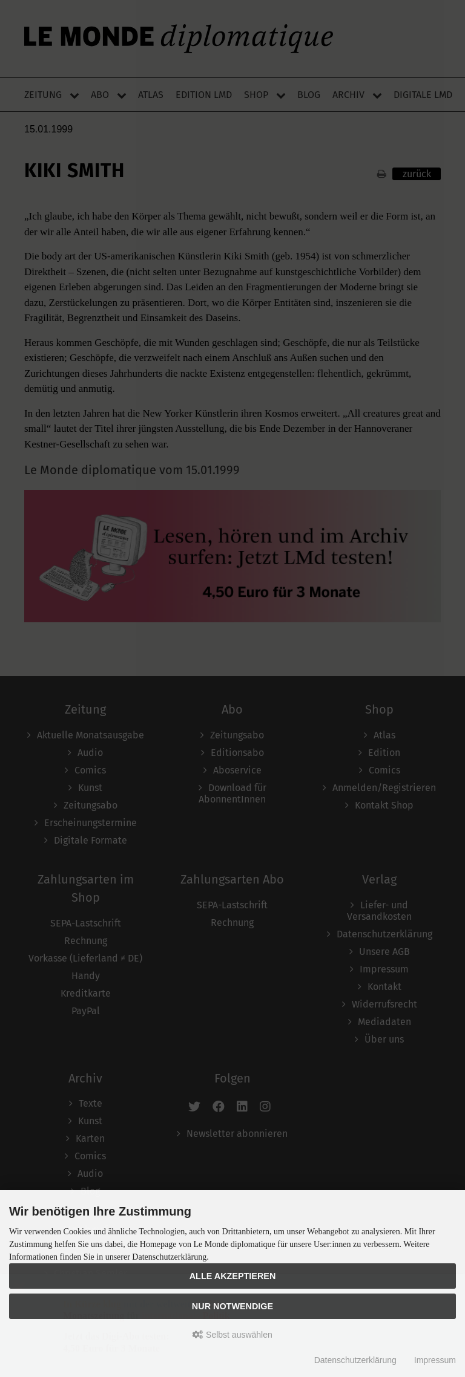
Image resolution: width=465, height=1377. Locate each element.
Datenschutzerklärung (355, 1360)
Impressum (435, 1360)
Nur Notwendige (232, 1306)
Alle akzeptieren (233, 1276)
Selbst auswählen (232, 1335)
